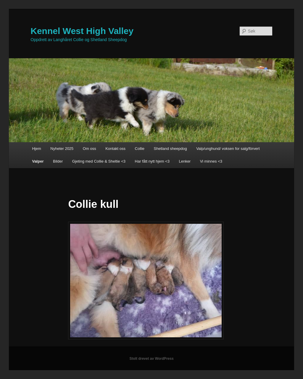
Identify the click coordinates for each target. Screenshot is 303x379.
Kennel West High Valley (81, 31)
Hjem (36, 148)
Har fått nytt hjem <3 (152, 161)
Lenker (185, 161)
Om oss (89, 148)
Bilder (58, 161)
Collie (140, 148)
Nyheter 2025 (61, 148)
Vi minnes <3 (211, 161)
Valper (37, 161)
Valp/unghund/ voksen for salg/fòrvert (228, 148)
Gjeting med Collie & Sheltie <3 (98, 161)
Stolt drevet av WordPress (151, 359)
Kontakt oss (115, 148)
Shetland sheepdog (170, 148)
